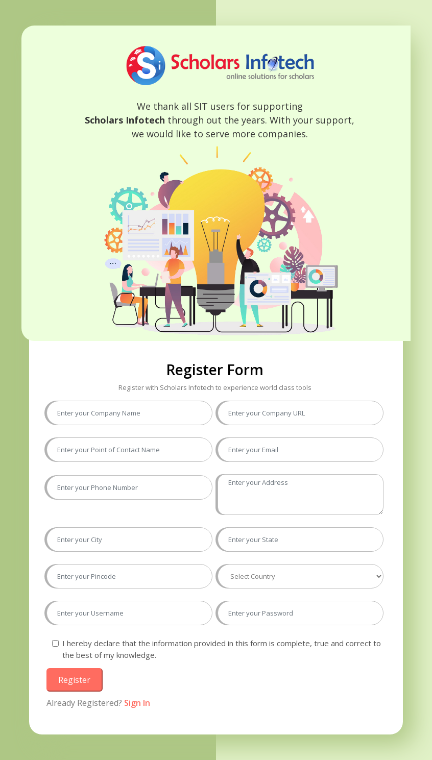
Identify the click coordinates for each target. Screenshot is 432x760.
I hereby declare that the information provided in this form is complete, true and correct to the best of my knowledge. (221, 649)
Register (74, 679)
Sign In (137, 702)
